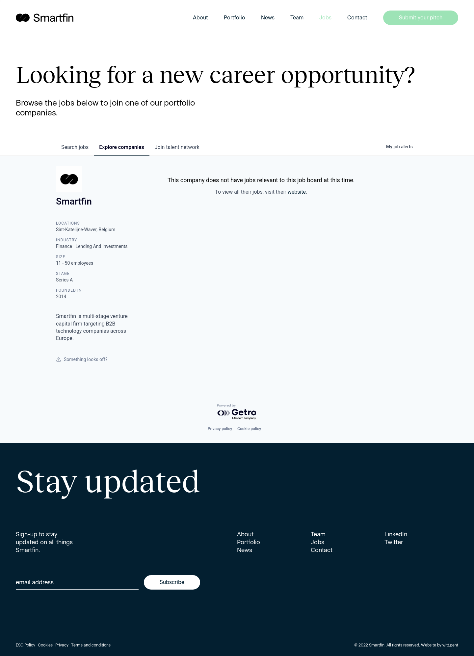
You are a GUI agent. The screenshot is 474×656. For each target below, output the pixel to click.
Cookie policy (249, 428)
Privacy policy (220, 428)
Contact (357, 17)
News (268, 17)
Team (296, 17)
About (200, 17)
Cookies (45, 645)
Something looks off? (81, 359)
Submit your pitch (420, 17)
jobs (75, 147)
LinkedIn (395, 534)
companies (121, 147)
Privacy (61, 645)
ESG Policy (25, 645)
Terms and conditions (91, 645)
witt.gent (450, 645)
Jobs (325, 17)
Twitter (393, 542)
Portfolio (234, 17)
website (297, 192)
